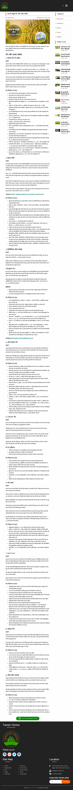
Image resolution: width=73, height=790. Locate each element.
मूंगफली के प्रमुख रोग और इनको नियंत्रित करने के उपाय (21, 338)
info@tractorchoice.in (56, 770)
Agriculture (59, 19)
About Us (22, 766)
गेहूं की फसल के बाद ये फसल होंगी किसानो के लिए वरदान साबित (65, 116)
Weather (58, 37)
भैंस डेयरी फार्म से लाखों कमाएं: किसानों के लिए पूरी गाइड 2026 (65, 131)
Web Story (7, 774)
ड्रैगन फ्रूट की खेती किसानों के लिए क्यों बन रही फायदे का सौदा (65, 93)
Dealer (6, 772)
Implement (59, 23)
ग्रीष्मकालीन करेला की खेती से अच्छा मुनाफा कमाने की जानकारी (65, 85)
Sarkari (58, 28)
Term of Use (23, 768)
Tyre (6, 770)
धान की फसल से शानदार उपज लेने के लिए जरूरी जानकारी (65, 123)
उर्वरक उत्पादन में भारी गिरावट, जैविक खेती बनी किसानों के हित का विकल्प (65, 48)
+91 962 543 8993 (55, 773)
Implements (8, 768)
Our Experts (23, 774)
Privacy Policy (24, 770)
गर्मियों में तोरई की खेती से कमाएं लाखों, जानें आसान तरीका (65, 70)
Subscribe (66, 781)
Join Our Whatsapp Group (27, 718)
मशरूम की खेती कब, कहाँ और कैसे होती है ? (65, 63)
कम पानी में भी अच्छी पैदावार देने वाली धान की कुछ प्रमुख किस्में (65, 55)
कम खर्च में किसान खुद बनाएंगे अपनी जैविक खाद (65, 78)
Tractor (58, 32)
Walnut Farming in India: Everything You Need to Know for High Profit (65, 101)
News (21, 772)
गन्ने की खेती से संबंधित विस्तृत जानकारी (65, 108)
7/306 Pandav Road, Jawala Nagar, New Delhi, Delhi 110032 (61, 767)
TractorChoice (32, 787)
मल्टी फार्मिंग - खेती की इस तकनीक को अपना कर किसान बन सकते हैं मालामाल (27, 194)
